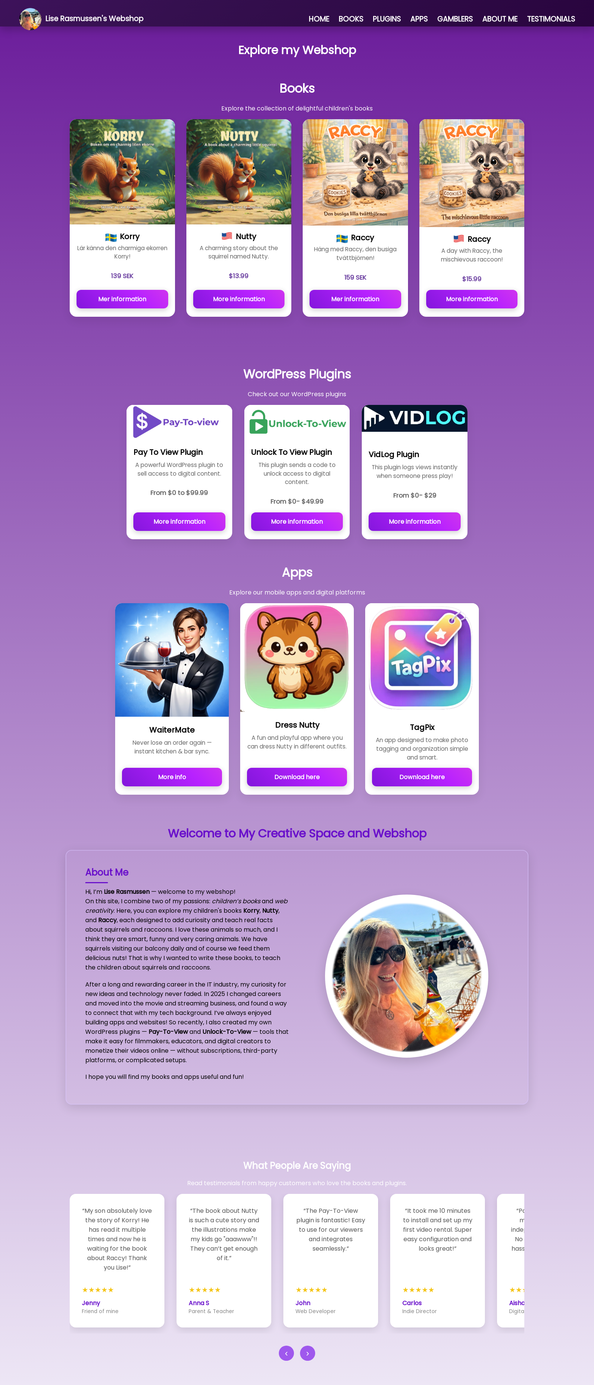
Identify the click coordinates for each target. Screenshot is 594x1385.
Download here (297, 777)
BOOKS (351, 19)
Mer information (122, 299)
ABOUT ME (499, 19)
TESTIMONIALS (551, 19)
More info (172, 777)
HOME (319, 19)
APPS (419, 19)
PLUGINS (387, 19)
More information (239, 299)
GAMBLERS (455, 19)
